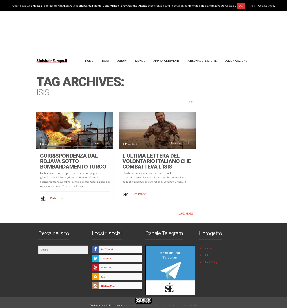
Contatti (204, 255)
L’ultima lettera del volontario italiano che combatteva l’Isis (156, 161)
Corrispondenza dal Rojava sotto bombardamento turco (73, 161)
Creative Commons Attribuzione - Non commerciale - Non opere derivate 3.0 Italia (160, 305)
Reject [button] (252, 6)
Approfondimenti (99, 143)
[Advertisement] (143, 26)
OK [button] (241, 6)
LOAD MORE (185, 213)
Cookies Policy (208, 262)
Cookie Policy (266, 5)
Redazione (56, 198)
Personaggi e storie (180, 143)
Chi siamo (206, 248)
